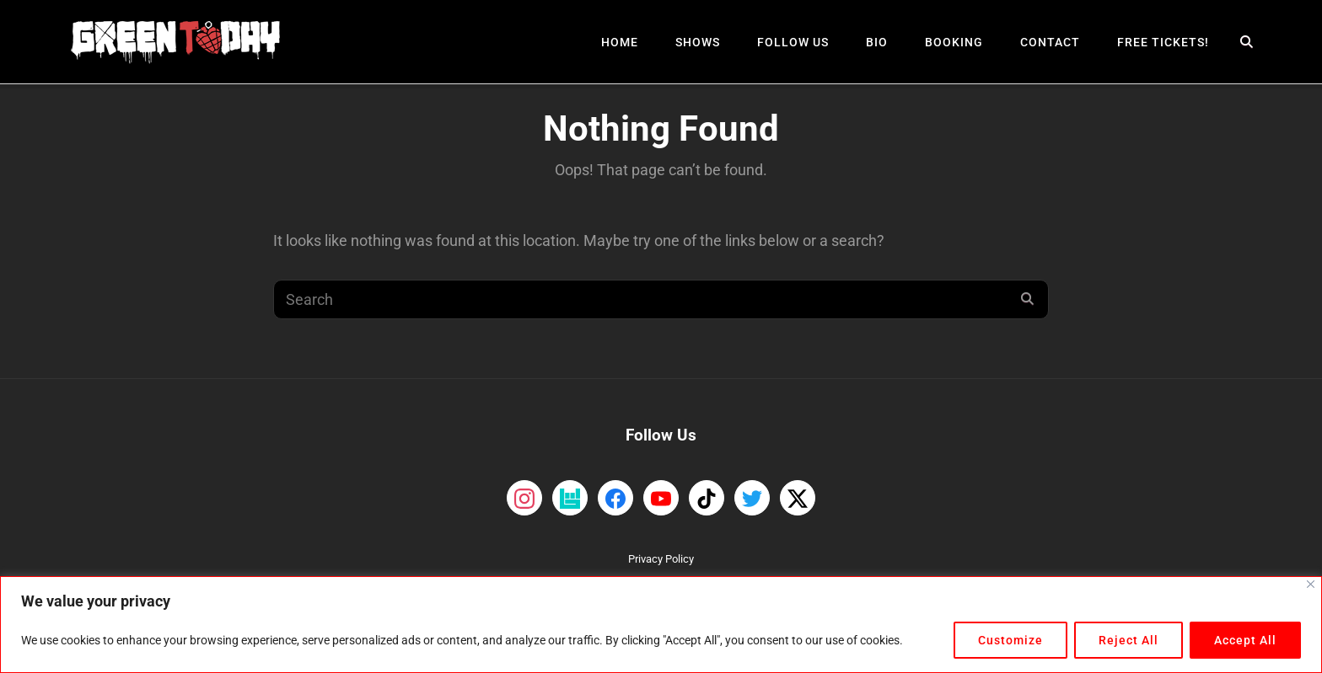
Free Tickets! (1163, 42)
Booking (954, 42)
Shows (697, 42)
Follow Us (793, 42)
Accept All (1245, 640)
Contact (1050, 42)
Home (619, 42)
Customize (1010, 640)
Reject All (1128, 640)
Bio (877, 42)
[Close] (1310, 584)
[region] (661, 624)
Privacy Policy (661, 559)
